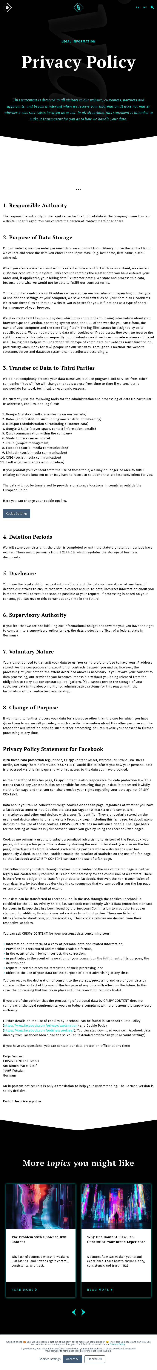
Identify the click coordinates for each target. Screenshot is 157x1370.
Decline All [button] (95, 1359)
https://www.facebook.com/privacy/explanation (41, 1026)
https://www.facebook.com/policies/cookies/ (39, 1030)
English (139, 7)
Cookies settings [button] (50, 1359)
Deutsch (147, 7)
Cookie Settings (16, 513)
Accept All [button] (72, 1359)
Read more (25, 1289)
